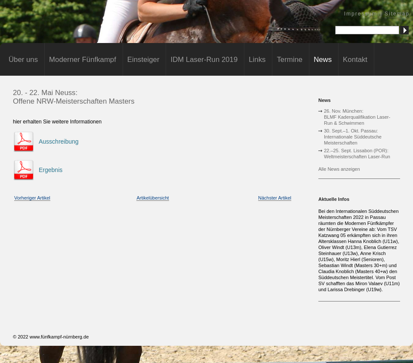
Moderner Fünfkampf (82, 59)
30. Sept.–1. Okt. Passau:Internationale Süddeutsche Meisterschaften (353, 136)
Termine (289, 59)
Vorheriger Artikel (32, 197)
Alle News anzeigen (339, 169)
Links (257, 59)
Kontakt (355, 59)
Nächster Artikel (274, 197)
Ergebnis (50, 169)
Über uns (23, 59)
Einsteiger (143, 59)
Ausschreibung (59, 141)
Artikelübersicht (152, 197)
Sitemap (397, 14)
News (323, 59)
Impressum (360, 14)
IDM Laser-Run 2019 (203, 59)
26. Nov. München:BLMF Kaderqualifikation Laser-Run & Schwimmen (357, 117)
